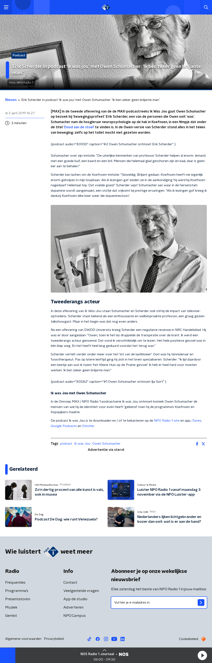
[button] (202, 655)
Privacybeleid (54, 638)
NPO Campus (74, 616)
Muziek (11, 607)
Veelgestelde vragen (81, 591)
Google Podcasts (64, 426)
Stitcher (88, 426)
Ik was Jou (82, 443)
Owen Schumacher (106, 443)
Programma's (16, 591)
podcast (66, 443)
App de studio (75, 599)
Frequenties (15, 582)
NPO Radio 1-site (166, 420)
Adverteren (73, 607)
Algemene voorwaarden (23, 638)
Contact (70, 582)
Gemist (11, 616)
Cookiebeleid (188, 639)
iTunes (196, 420)
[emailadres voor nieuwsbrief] (159, 602)
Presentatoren (17, 599)
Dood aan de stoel (79, 127)
